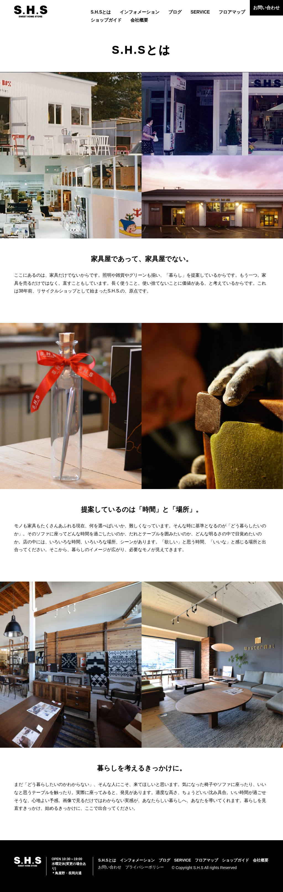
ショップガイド (106, 20)
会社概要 (139, 20)
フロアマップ (232, 12)
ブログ (175, 12)
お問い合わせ (266, 7)
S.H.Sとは (101, 12)
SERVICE (200, 12)
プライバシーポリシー (144, 867)
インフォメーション (139, 12)
